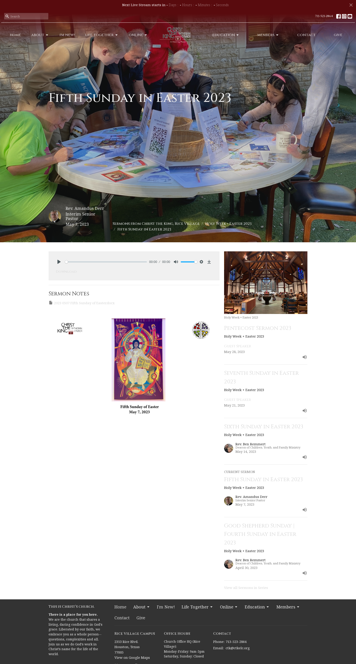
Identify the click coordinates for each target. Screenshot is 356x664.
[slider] (106, 262)
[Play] (59, 261)
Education (225, 35)
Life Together (101, 35)
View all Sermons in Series (246, 587)
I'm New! (67, 35)
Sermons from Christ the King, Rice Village (156, 223)
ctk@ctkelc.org (238, 648)
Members (268, 35)
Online (138, 35)
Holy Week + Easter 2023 (228, 223)
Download (66, 271)
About (40, 35)
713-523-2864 (324, 16)
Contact (306, 35)
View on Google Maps (132, 657)
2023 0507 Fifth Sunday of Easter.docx (82, 302)
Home (15, 35)
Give (338, 35)
